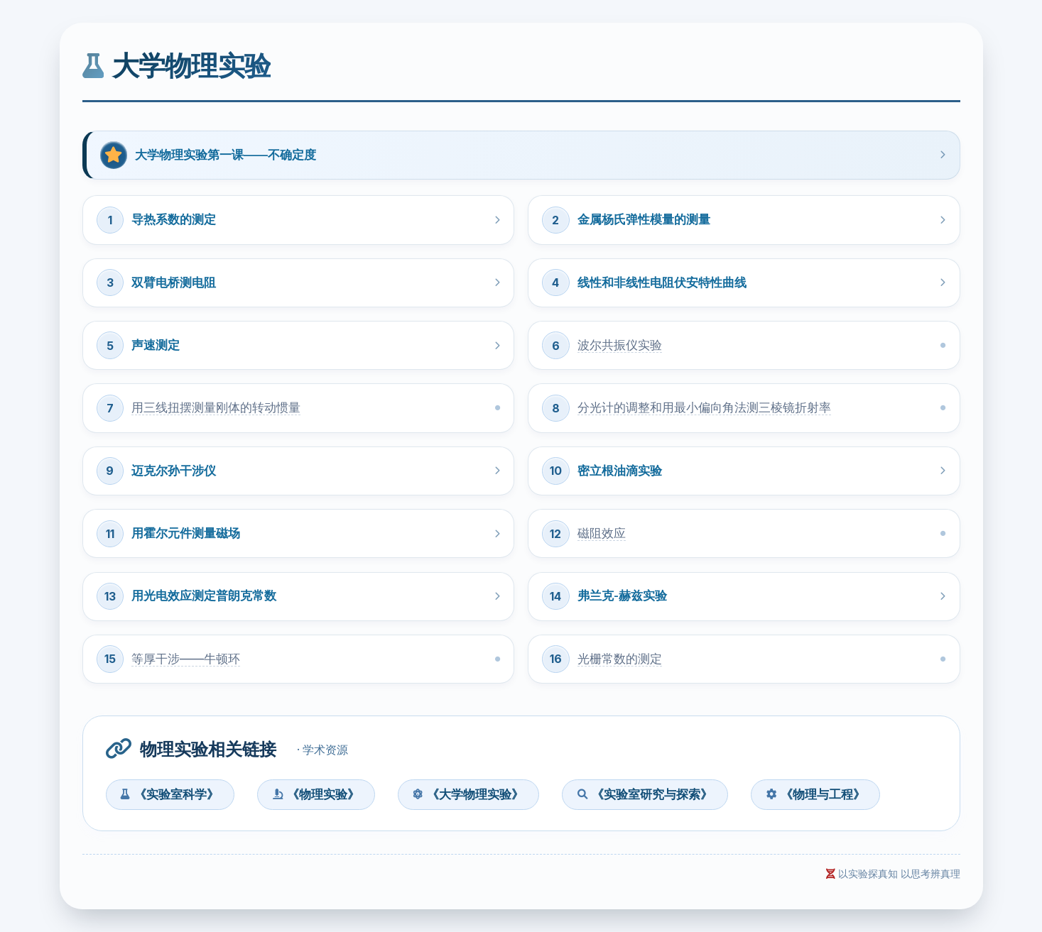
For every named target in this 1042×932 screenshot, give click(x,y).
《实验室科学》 (170, 794)
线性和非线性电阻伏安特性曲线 (662, 282)
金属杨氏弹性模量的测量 (643, 219)
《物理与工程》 (815, 794)
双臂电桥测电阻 (173, 282)
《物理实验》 (316, 794)
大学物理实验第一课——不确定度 (225, 155)
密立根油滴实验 (619, 471)
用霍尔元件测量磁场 (185, 533)
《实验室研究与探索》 (644, 794)
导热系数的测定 (173, 219)
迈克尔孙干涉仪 (173, 471)
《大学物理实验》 (468, 794)
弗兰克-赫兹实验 (622, 595)
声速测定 (155, 345)
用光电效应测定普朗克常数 (203, 595)
